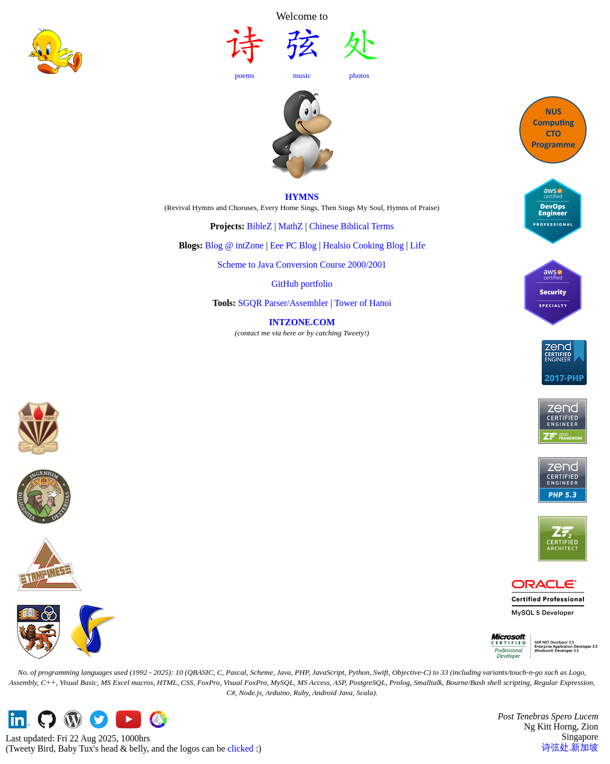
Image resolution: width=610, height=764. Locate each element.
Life (417, 245)
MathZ (290, 226)
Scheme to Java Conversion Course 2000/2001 (301, 264)
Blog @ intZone (234, 245)
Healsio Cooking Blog (363, 245)
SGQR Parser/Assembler (283, 303)
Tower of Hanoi (362, 303)
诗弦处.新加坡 (570, 747)
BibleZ (259, 226)
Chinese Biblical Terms (351, 226)
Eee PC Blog (293, 245)
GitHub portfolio (302, 284)
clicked (241, 748)
